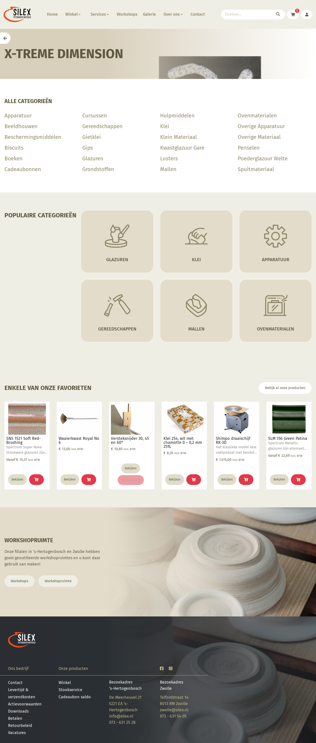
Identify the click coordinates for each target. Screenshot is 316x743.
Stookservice (70, 689)
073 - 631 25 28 (122, 722)
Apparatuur (18, 115)
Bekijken (17, 479)
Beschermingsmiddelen (32, 137)
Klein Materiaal (178, 137)
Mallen (168, 169)
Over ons (172, 14)
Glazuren (92, 158)
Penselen (249, 148)
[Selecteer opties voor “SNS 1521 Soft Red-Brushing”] (36, 479)
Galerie (149, 14)
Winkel (72, 14)
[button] (88, 479)
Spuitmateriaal (256, 169)
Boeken (13, 158)
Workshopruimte (58, 581)
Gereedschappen (102, 126)
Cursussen (94, 115)
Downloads (18, 711)
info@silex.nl (121, 716)
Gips (87, 148)
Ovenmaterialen (257, 115)
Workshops (127, 14)
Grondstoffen (98, 169)
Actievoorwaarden (25, 704)
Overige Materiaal (259, 137)
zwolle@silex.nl (174, 709)
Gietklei (91, 137)
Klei (164, 126)
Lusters (169, 158)
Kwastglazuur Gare (182, 148)
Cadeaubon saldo (75, 696)
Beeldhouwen (21, 126)
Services (100, 14)
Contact (198, 14)
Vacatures (17, 732)
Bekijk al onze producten (285, 388)
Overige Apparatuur (261, 126)
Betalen (15, 718)
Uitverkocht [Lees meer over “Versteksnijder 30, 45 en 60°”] (130, 480)
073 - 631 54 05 (173, 716)
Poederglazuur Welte (263, 158)
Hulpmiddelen (177, 115)
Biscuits (13, 148)
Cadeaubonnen (22, 169)
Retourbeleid (20, 725)
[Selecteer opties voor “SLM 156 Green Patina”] (298, 479)
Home (52, 14)
